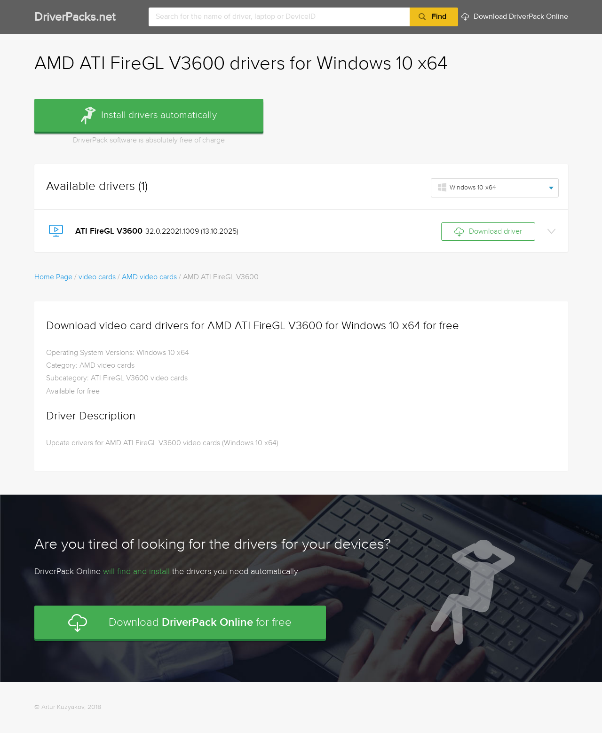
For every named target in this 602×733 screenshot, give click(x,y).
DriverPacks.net (74, 18)
